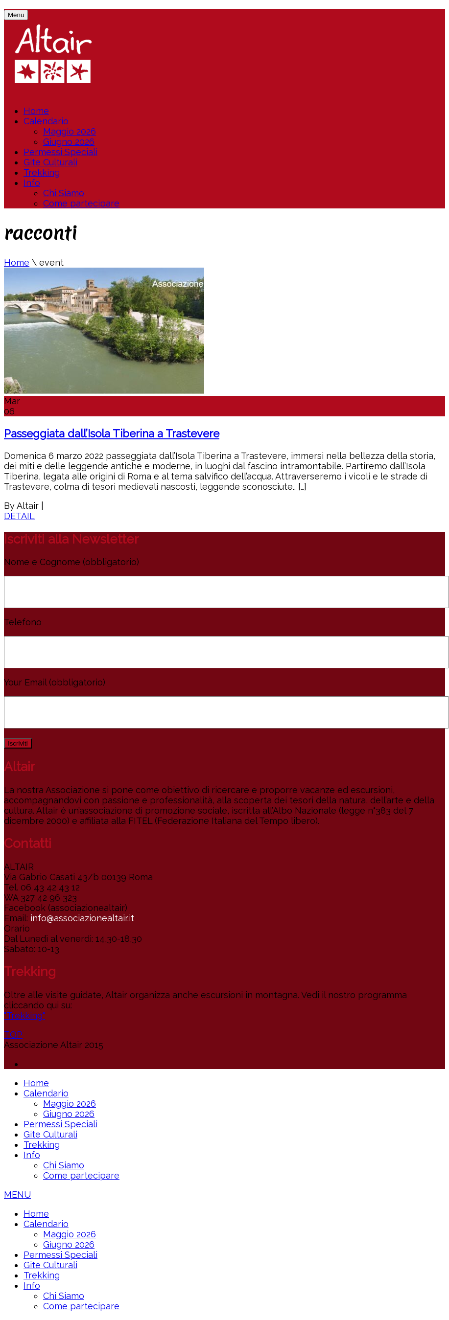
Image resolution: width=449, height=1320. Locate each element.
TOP (13, 1034)
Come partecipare (81, 203)
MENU (17, 1194)
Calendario (46, 121)
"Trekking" (24, 1015)
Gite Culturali (50, 162)
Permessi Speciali (60, 152)
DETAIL (19, 516)
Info (32, 183)
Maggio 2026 (69, 131)
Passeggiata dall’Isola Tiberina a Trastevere (111, 433)
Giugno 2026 (69, 142)
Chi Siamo (63, 193)
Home (36, 111)
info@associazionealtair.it (82, 918)
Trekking (42, 172)
